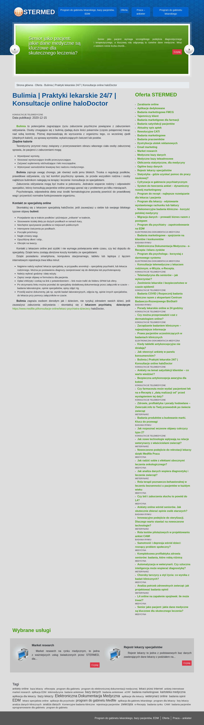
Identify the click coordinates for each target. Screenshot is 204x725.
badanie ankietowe (74, 692)
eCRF (128, 692)
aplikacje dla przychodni (62, 700)
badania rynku (155, 704)
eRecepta (50, 688)
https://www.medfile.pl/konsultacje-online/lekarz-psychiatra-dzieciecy (51, 308)
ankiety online (20, 688)
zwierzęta (127, 704)
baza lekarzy (37, 688)
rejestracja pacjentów (108, 704)
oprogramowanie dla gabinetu (29, 707)
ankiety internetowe (174, 688)
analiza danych (52, 704)
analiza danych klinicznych (27, 704)
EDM (17, 700)
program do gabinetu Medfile (96, 700)
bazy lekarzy (46, 696)
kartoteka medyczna (173, 692)
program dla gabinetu (68, 688)
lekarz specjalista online (36, 700)
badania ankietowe (113, 692)
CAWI (167, 704)
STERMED (39, 12)
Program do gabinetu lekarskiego (170, 12)
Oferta (124, 10)
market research (21, 692)
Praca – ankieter (141, 12)
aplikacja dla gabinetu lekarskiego (135, 700)
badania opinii (177, 696)
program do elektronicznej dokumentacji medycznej (109, 688)
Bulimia (21, 126)
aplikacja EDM (39, 692)
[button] (18, 49)
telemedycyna (56, 692)
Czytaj (177, 51)
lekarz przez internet (151, 688)
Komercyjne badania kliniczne (79, 704)
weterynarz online (156, 696)
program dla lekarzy (165, 700)
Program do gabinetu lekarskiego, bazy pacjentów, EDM (87, 12)
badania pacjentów (181, 704)
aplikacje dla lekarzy (133, 696)
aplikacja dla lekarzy (24, 696)
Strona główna (24, 85)
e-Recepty (141, 704)
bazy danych (93, 692)
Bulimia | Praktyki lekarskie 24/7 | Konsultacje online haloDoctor (80, 85)
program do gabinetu (57, 707)
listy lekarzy (183, 700)
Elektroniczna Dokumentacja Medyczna (88, 696)
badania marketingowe (145, 692)
